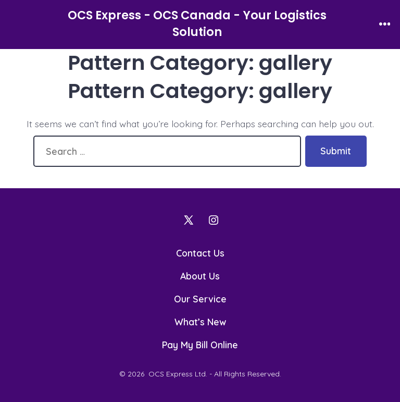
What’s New (200, 321)
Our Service (200, 298)
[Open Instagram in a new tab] (213, 220)
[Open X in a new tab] (189, 220)
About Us (200, 276)
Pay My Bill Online (200, 344)
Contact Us (200, 253)
